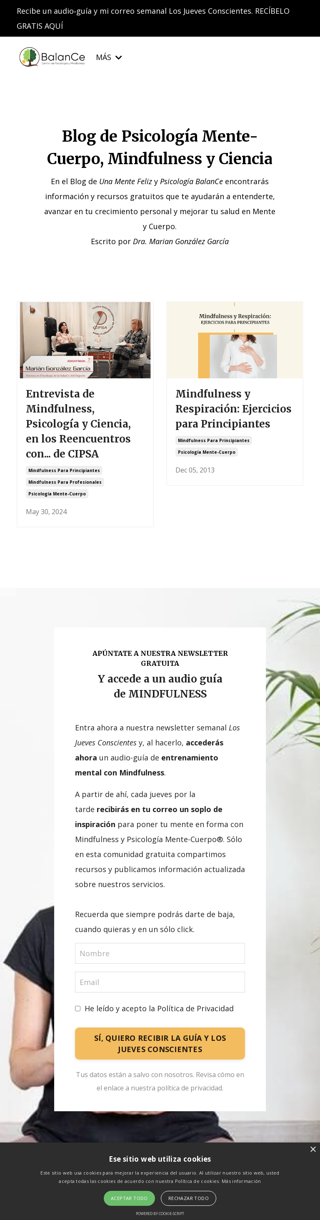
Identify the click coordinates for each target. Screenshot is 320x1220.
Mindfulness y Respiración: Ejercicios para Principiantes (233, 409)
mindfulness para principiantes (64, 470)
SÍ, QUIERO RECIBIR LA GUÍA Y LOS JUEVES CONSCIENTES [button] (160, 1043)
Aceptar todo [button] (129, 1198)
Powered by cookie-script (160, 1213)
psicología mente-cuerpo (57, 494)
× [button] (313, 1150)
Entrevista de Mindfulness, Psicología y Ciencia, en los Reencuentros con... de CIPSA (78, 424)
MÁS (109, 57)
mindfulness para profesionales (65, 482)
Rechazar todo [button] (188, 1198)
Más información (241, 1181)
